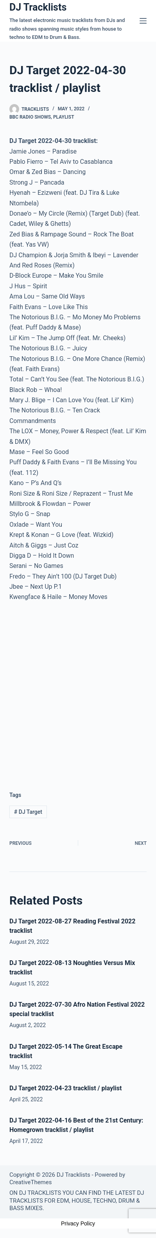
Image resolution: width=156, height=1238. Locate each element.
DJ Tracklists (37, 7)
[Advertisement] (78, 690)
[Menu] (143, 20)
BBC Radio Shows (30, 117)
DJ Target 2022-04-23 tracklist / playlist (65, 1088)
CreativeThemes (30, 1182)
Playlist (63, 117)
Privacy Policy (78, 1223)
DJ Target (28, 812)
